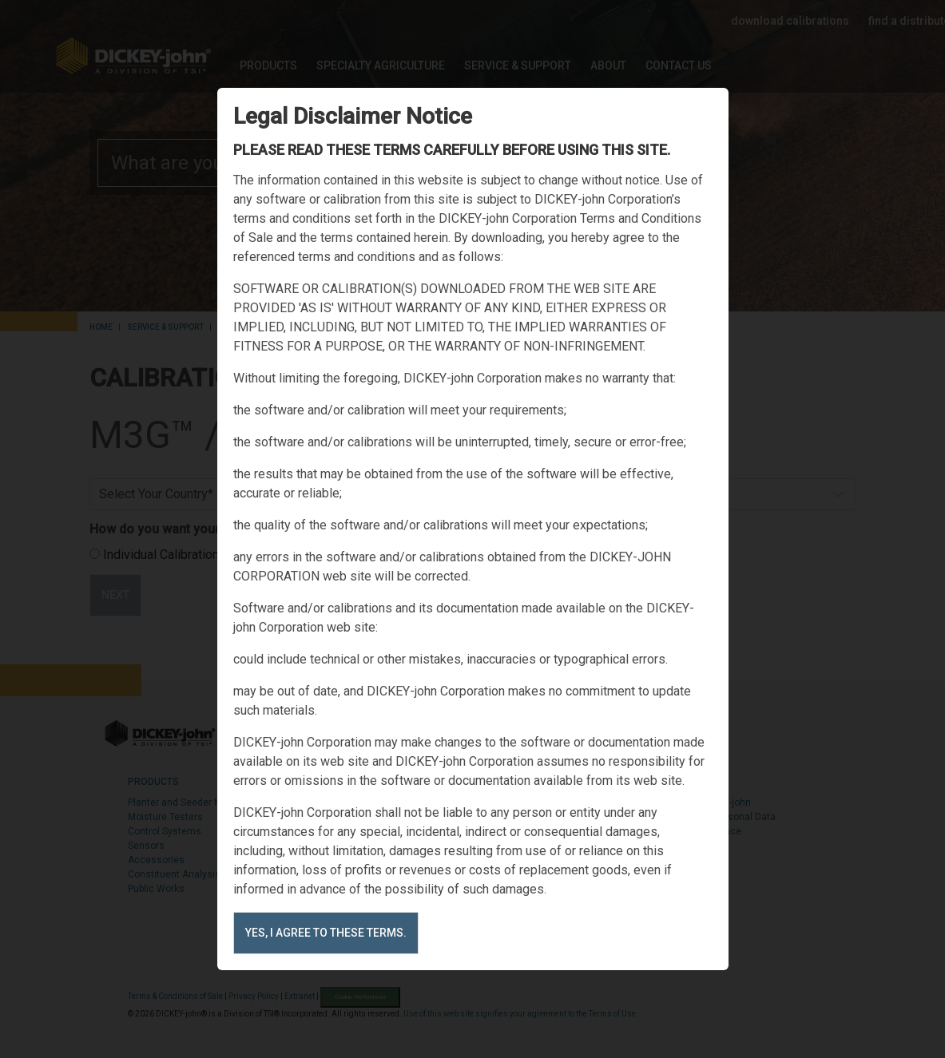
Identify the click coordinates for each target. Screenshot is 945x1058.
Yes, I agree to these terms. (326, 932)
